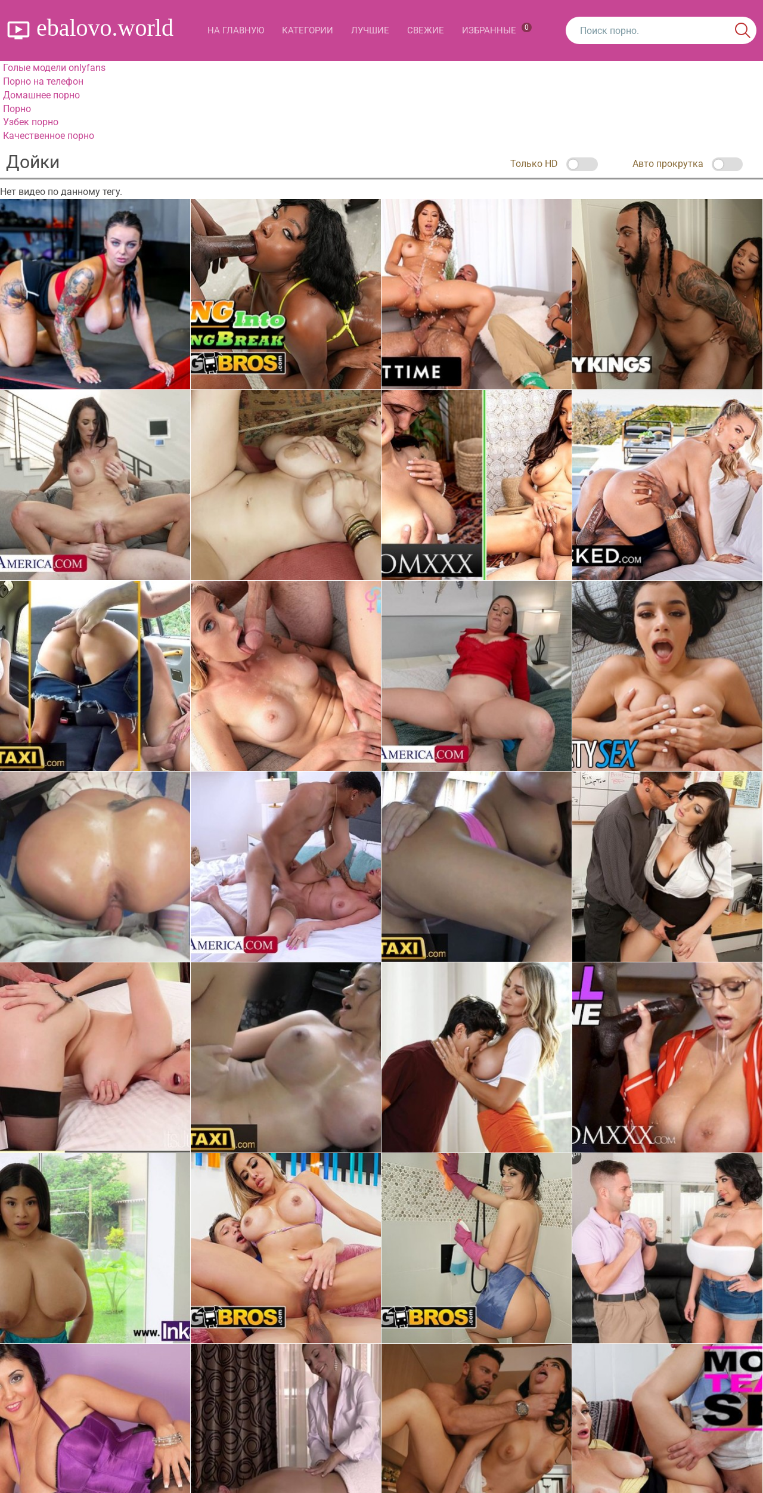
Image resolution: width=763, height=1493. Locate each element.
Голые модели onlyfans (54, 67)
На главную (235, 30)
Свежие (425, 30)
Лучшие (370, 30)
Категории (307, 30)
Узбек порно (30, 122)
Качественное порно (48, 135)
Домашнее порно (41, 95)
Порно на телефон (43, 81)
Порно (17, 108)
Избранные (497, 29)
